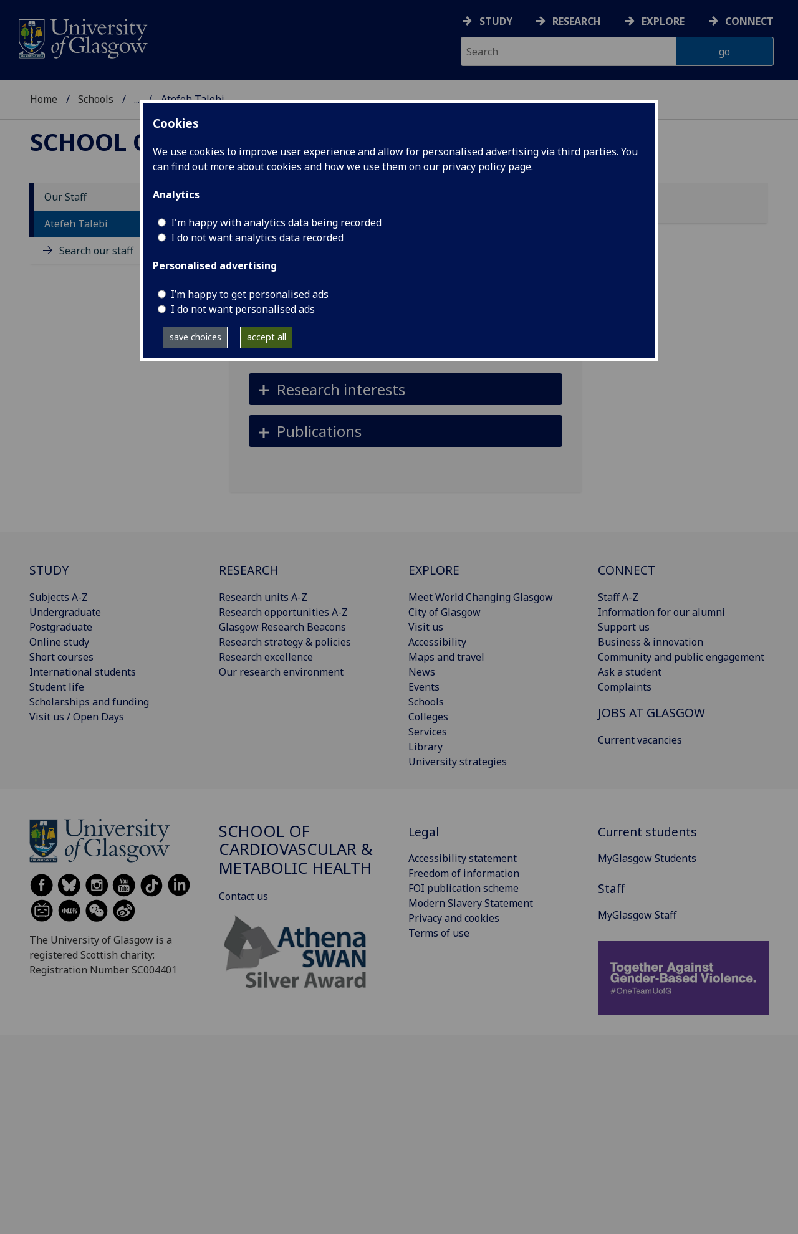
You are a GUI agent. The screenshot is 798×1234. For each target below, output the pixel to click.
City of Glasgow (444, 612)
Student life (56, 687)
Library (425, 746)
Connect (749, 21)
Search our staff (96, 250)
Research (576, 21)
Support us (624, 627)
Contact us (243, 896)
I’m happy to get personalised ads (250, 294)
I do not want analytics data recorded (257, 237)
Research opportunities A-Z (283, 612)
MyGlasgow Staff (637, 915)
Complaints (624, 687)
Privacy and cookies (453, 918)
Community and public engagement (681, 657)
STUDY (49, 570)
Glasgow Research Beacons (282, 627)
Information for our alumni (661, 612)
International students (82, 672)
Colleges (428, 717)
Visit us (425, 627)
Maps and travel (446, 657)
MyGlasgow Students (647, 858)
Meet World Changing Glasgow (480, 597)
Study (495, 21)
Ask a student (629, 672)
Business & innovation (650, 642)
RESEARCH (249, 570)
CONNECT (626, 570)
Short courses (61, 657)
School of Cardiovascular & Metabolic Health (296, 849)
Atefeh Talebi (76, 224)
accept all (266, 337)
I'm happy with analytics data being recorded (276, 222)
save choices (195, 337)
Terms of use (438, 933)
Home (43, 99)
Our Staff (65, 197)
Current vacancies (640, 740)
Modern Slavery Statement (470, 903)
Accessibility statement (462, 858)
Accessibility (437, 642)
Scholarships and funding (89, 702)
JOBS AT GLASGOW (651, 712)
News (421, 672)
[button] (405, 389)
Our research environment (281, 672)
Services (427, 732)
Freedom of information (463, 873)
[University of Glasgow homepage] (82, 37)
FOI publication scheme (463, 888)
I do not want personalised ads (243, 309)
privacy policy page (486, 166)
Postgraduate (60, 627)
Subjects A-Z (58, 597)
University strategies (457, 761)
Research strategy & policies (285, 642)
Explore (663, 21)
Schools (95, 99)
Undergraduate (65, 612)
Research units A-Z (263, 597)
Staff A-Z (618, 597)
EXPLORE (433, 570)
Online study (59, 642)
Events (424, 687)
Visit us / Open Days (76, 717)
